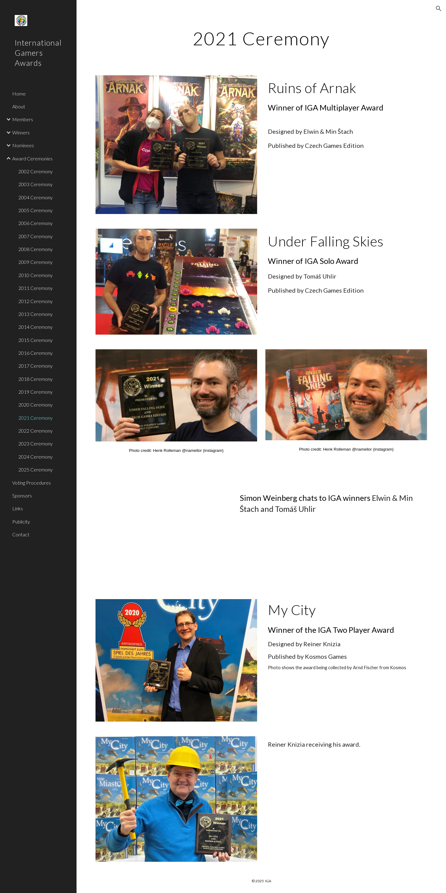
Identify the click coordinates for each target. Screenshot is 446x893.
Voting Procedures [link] (31, 483)
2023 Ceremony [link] (35, 443)
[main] (261, 38)
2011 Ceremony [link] (35, 288)
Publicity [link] (21, 521)
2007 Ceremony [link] (35, 236)
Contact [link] (20, 534)
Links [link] (17, 508)
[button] (438, 8)
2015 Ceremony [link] (35, 340)
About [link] (18, 106)
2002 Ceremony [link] (35, 171)
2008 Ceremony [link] (35, 249)
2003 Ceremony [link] (35, 184)
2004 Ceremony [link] (35, 197)
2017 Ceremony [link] (35, 366)
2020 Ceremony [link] (35, 404)
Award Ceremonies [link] (32, 158)
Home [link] (19, 93)
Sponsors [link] (22, 495)
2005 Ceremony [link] (35, 210)
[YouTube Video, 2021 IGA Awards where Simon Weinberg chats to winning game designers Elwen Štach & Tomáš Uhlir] (162, 536)
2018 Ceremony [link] (35, 379)
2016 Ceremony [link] (35, 353)
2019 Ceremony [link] (35, 392)
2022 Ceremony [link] (35, 430)
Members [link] (22, 119)
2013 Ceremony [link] (35, 314)
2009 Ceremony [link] (35, 262)
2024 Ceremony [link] (35, 457)
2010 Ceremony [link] (35, 275)
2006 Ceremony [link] (35, 223)
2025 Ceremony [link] (35, 469)
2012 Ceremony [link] (35, 301)
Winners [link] (21, 132)
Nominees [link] (23, 145)
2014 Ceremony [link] (35, 327)
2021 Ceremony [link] (35, 418)
